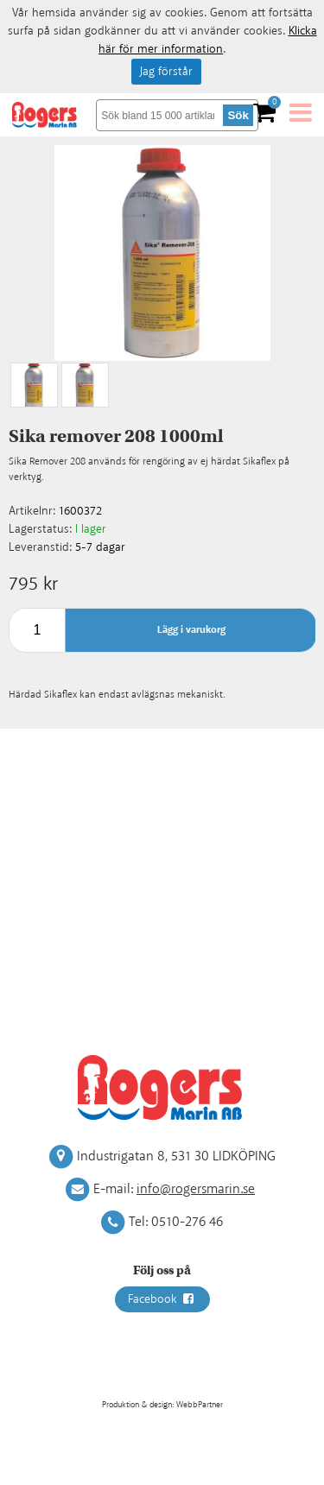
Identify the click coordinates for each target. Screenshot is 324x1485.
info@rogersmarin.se (196, 1189)
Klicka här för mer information (207, 40)
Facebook (162, 1299)
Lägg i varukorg (191, 629)
